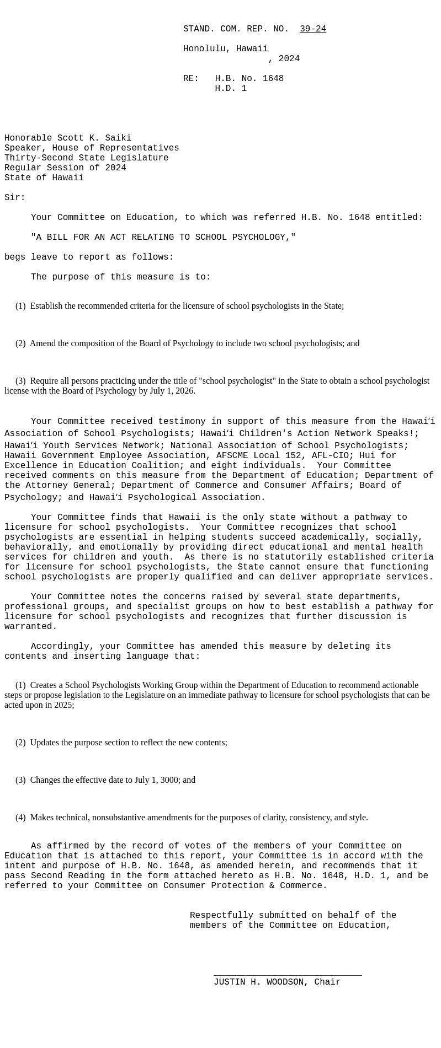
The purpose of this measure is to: (121, 277)
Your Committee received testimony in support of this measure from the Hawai (229, 422)
